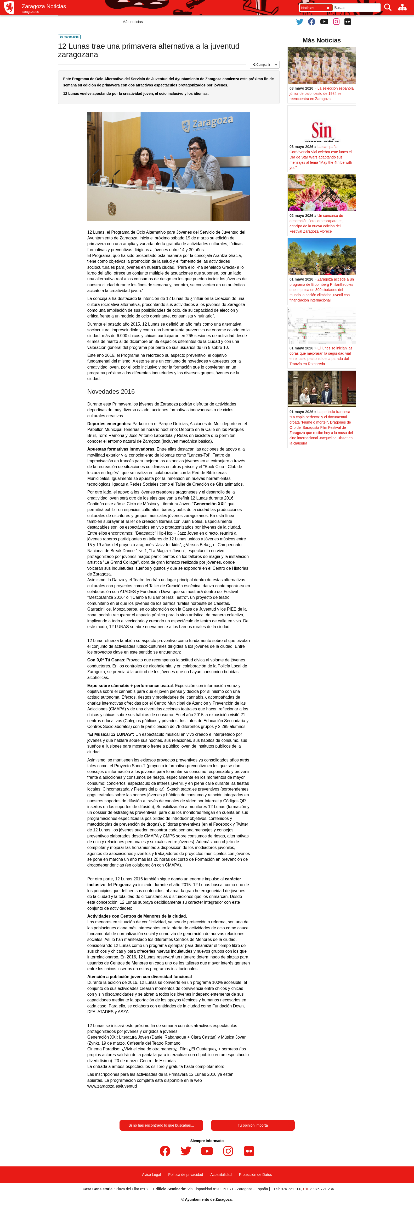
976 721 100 (291, 1189)
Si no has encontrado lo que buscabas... (161, 1125)
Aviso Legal (151, 1174)
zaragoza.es (30, 12)
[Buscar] (388, 7)
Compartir (261, 65)
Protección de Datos (255, 1174)
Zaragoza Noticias (44, 6)
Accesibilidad (221, 1174)
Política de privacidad (185, 1174)
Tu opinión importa (253, 1125)
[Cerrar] (328, 7)
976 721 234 (323, 1189)
